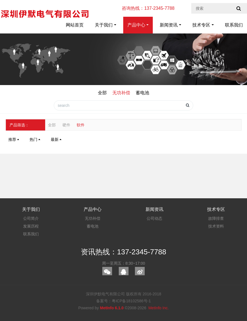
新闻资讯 (169, 25)
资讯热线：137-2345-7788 (123, 252)
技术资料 (216, 226)
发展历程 (31, 226)
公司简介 (31, 218)
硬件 (66, 125)
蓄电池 (142, 92)
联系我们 (234, 25)
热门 (35, 139)
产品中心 (136, 25)
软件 (80, 125)
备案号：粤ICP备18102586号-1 (123, 301)
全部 (102, 92)
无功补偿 (121, 92)
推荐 (14, 139)
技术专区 (201, 25)
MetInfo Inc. (158, 308)
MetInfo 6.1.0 (112, 308)
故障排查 (216, 218)
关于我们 (104, 25)
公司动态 (154, 218)
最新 (56, 139)
